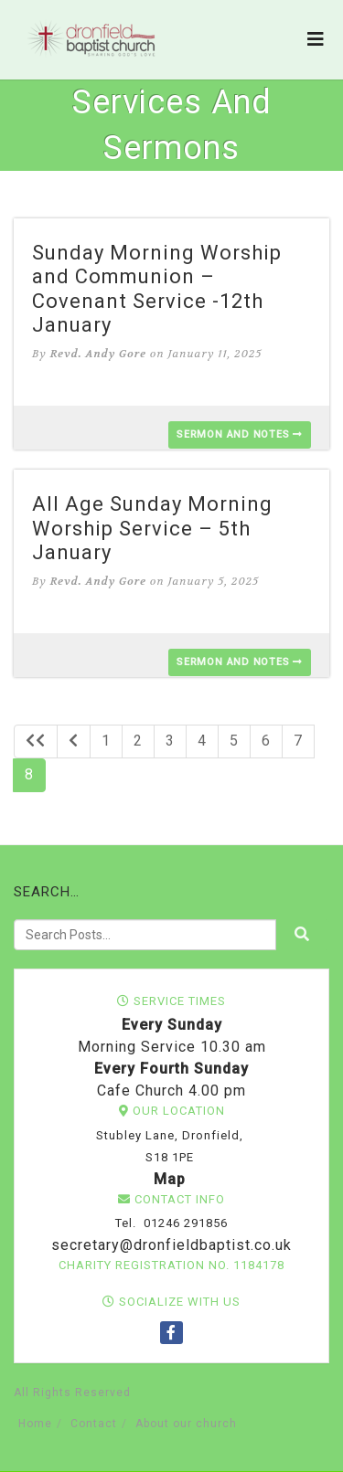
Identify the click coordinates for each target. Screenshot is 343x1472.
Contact (93, 1423)
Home (35, 1423)
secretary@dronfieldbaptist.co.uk (169, 1245)
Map (170, 1179)
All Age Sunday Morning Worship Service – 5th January (152, 528)
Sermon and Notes (240, 434)
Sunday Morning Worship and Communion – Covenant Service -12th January (157, 288)
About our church (186, 1423)
